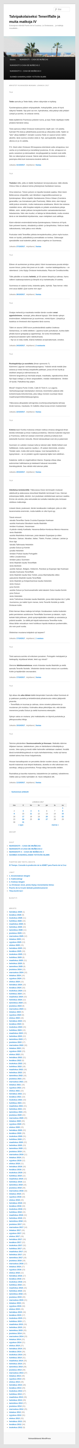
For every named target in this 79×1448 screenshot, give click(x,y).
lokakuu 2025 (15, 939)
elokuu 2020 (14, 1127)
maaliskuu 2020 (16, 1142)
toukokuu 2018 (15, 1209)
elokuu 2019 (14, 1163)
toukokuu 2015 (15, 1318)
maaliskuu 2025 (16, 960)
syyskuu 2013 (15, 1379)
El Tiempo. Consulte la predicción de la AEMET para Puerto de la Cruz (37, 865)
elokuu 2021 (14, 1091)
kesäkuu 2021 (15, 1097)
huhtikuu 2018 (15, 1212)
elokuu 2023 (14, 1018)
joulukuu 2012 (15, 1406)
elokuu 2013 (14, 1382)
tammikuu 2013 (16, 1403)
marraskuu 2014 (16, 1336)
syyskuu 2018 (15, 1197)
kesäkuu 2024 (15, 988)
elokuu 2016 (14, 1273)
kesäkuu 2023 (15, 1024)
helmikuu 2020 (15, 1145)
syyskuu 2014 (15, 1342)
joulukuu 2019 (15, 1151)
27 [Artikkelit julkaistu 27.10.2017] (47, 819)
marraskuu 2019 (16, 1154)
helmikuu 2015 (15, 1327)
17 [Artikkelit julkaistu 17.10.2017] (23, 817)
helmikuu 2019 (15, 1182)
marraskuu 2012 (16, 1409)
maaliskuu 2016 (16, 1288)
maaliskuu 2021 (16, 1106)
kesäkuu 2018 (15, 1206)
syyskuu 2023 (15, 1015)
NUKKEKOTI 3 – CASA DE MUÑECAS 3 (25, 71)
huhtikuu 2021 (15, 1103)
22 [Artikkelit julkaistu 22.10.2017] (63, 817)
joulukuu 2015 (15, 1297)
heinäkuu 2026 (15, 912)
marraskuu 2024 (16, 972)
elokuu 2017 (14, 1236)
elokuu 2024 (14, 982)
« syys (20, 825)
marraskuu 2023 (16, 1009)
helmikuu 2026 (15, 927)
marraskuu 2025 (16, 936)
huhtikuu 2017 (15, 1248)
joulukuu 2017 (15, 1224)
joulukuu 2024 (15, 969)
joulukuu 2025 (15, 933)
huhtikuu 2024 (15, 994)
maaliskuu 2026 (16, 924)
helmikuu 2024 (15, 1000)
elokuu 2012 (14, 1418)
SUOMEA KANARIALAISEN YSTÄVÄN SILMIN (28, 77)
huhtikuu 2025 (15, 957)
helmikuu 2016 (15, 1291)
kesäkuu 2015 (15, 1315)
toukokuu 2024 (15, 991)
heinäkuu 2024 (15, 985)
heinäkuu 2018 (15, 1203)
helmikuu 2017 (15, 1254)
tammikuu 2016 (16, 1294)
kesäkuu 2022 (15, 1060)
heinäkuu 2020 (15, 1130)
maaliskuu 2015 (16, 1324)
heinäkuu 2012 (15, 1421)
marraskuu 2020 (16, 1118)
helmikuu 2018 (15, 1218)
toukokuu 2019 (15, 1172)
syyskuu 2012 (15, 1415)
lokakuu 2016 (15, 1267)
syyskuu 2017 (15, 1233)
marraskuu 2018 (16, 1191)
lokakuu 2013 (15, 1376)
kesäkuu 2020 (15, 1133)
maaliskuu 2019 (16, 1179)
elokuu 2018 (14, 1200)
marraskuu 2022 (16, 1045)
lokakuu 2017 (15, 1230)
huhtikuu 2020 (15, 1139)
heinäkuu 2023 (15, 1021)
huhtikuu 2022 (15, 1066)
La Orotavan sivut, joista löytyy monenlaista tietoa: (31, 885)
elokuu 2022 (14, 1054)
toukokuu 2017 (15, 1245)
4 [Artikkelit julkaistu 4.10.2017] (31, 811)
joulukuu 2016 (15, 1260)
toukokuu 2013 (15, 1391)
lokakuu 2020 (15, 1121)
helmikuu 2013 (15, 1400)
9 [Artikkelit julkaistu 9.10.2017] (14, 814)
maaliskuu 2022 (16, 1069)
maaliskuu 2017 (16, 1251)
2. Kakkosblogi (15, 879)
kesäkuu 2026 (15, 915)
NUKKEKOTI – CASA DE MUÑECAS (34, 60)
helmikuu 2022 (15, 1072)
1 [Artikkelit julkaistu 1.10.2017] (62, 808)
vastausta (40, 346)
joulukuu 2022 (15, 1042)
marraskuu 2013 (16, 1373)
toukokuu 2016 (15, 1282)
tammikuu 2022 (16, 1075)
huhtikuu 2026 (15, 921)
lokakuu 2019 (15, 1157)
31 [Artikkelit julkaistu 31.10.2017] (23, 822)
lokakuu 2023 (15, 1012)
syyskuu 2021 (15, 1088)
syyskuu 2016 (15, 1270)
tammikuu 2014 (16, 1367)
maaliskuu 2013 (16, 1397)
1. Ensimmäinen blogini (19, 876)
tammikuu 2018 (16, 1221)
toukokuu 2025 (15, 954)
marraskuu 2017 (16, 1227)
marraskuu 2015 (16, 1300)
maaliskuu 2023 (16, 1033)
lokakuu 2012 (15, 1412)
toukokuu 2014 (15, 1355)
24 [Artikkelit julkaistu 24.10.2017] (23, 819)
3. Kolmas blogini (17, 882)
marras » (55, 825)
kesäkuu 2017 (15, 1242)
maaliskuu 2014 (16, 1361)
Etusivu (12, 60)
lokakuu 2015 (15, 1303)
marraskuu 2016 (16, 1264)
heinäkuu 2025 (15, 948)
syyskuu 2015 (15, 1306)
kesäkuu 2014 (15, 1352)
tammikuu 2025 (16, 966)
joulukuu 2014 (15, 1333)
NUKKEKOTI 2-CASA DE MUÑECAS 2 (25, 65)
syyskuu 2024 (15, 978)
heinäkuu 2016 (15, 1276)
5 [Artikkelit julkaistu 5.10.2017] (38, 811)
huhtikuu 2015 (15, 1321)
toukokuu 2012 (15, 1427)
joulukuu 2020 (15, 1115)
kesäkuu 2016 (15, 1279)
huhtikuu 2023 (15, 1030)
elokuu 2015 (14, 1309)
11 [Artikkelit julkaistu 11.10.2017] (31, 814)
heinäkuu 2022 (15, 1057)
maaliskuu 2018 (16, 1215)
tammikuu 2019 (16, 1185)
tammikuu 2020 (16, 1148)
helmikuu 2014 (15, 1364)
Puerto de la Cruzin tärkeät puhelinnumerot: (28, 888)
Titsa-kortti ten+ (16, 891)
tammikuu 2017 (16, 1257)
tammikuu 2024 (16, 1003)
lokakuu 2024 (15, 975)
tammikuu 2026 (16, 930)
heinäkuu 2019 (15, 1166)
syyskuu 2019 (15, 1160)
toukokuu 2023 (15, 1027)
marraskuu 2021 (16, 1082)
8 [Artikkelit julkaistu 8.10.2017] (62, 811)
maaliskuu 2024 (16, 997)
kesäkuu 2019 (15, 1169)
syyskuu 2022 (15, 1051)
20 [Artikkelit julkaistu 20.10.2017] (47, 817)
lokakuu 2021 (15, 1085)
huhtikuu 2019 (15, 1176)
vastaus (40, 638)
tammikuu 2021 (16, 1112)
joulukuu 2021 (15, 1079)
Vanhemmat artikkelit (19, 792)
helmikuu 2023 (15, 1036)
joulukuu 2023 (15, 1006)
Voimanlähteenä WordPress (39, 1439)
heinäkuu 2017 (15, 1239)
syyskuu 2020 (15, 1124)
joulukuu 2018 (15, 1188)
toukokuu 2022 (15, 1063)
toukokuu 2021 (15, 1100)
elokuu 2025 (14, 945)
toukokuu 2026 (15, 918)
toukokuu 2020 (15, 1136)
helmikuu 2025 (15, 963)
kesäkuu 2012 (15, 1424)
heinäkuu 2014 (15, 1349)
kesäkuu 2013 (15, 1388)
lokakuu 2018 (15, 1194)
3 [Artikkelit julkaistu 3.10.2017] (23, 811)
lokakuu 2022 (15, 1048)
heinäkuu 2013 (15, 1385)
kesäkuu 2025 (15, 951)
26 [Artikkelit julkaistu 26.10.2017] (39, 819)
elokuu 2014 (14, 1345)
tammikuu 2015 (16, 1330)
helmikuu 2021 (15, 1109)
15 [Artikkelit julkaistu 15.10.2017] (63, 814)
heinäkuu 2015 (15, 1312)
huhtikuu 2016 (15, 1285)
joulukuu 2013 (15, 1370)
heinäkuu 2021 (15, 1094)
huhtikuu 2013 (15, 1394)
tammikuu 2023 (16, 1039)
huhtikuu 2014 (15, 1358)
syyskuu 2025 (15, 942)
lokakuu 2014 (15, 1339)
